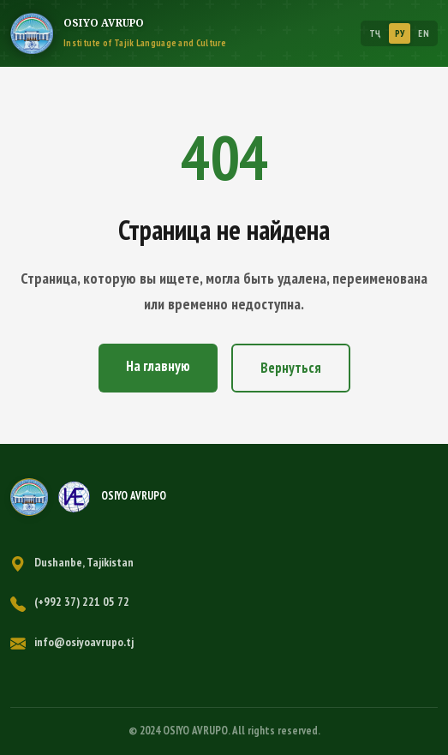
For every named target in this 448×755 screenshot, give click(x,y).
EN (423, 33)
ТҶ (375, 33)
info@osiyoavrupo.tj (84, 642)
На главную (158, 366)
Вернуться (290, 367)
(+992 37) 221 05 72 (81, 601)
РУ (400, 33)
